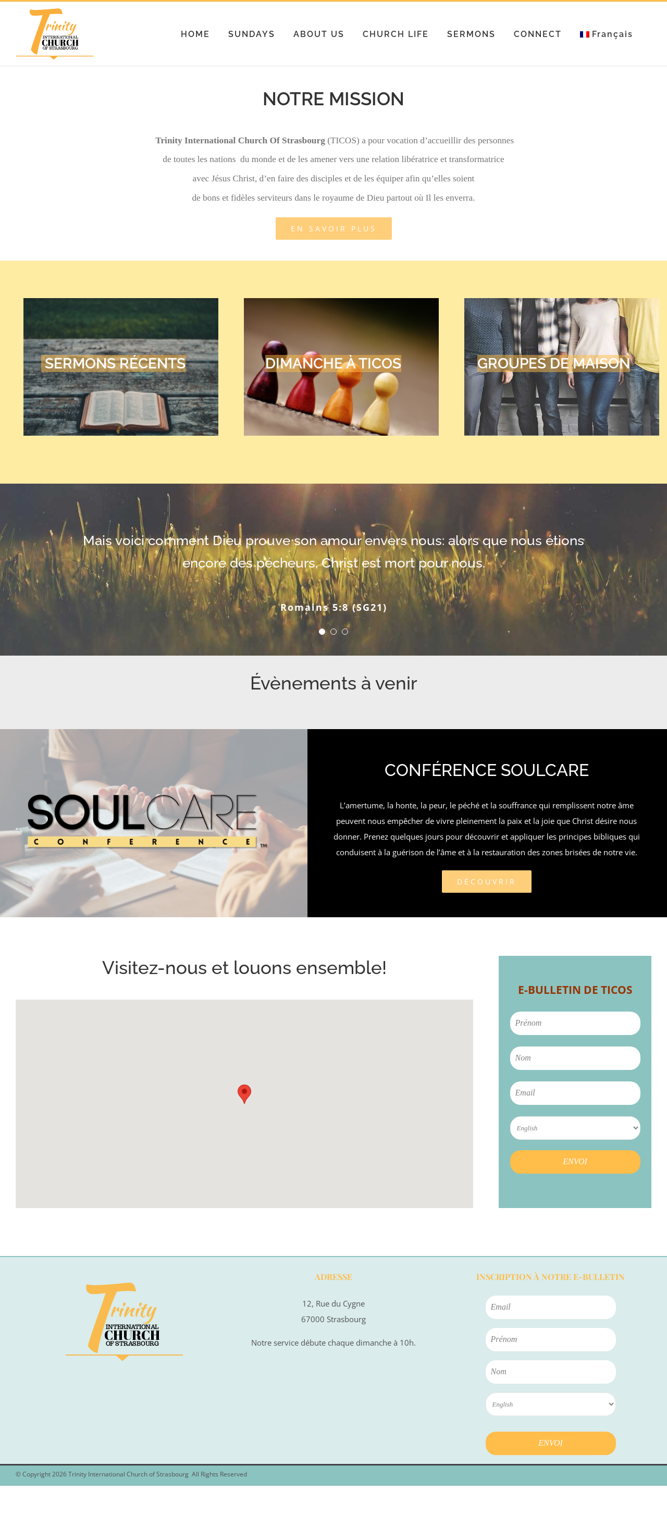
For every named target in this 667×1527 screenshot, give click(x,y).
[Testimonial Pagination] (322, 632)
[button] (244, 1094)
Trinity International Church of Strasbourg (128, 1474)
